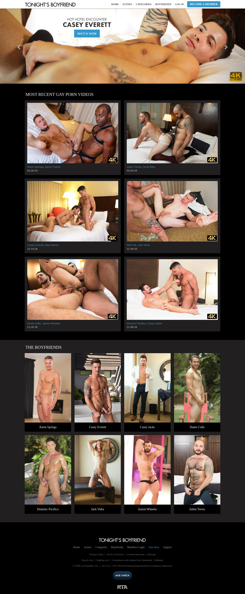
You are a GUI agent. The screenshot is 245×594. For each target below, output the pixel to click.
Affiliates (160, 560)
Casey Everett (35, 245)
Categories (144, 4)
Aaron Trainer (54, 166)
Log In (179, 4)
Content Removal (136, 554)
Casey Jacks (156, 323)
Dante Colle (34, 323)
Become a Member (204, 4)
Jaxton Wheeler (52, 323)
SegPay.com (101, 560)
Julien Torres (134, 166)
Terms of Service (115, 554)
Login (136, 547)
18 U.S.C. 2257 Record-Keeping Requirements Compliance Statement (137, 565)
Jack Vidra (144, 245)
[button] (18, 46)
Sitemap (153, 554)
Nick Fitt (132, 245)
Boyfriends (163, 4)
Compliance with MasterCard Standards (133, 560)
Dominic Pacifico (137, 323)
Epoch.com (86, 560)
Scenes (127, 4)
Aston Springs (35, 166)
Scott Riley (150, 166)
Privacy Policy (95, 554)
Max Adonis (53, 245)
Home (115, 4)
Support (167, 547)
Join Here (154, 547)
